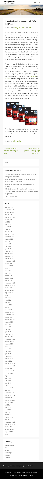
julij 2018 (7, 376)
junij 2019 (8, 349)
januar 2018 (8, 390)
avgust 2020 (9, 322)
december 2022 (10, 258)
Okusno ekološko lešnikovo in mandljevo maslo (10, 150)
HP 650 (33, 76)
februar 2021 (9, 307)
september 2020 (10, 319)
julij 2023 (7, 241)
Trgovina (7, 455)
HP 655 (8, 79)
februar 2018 (9, 388)
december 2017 (10, 393)
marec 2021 (8, 305)
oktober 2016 (9, 427)
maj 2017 (8, 410)
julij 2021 (7, 295)
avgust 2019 (9, 344)
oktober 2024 (9, 219)
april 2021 (8, 302)
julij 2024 (7, 222)
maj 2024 (8, 227)
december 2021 (10, 283)
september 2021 (10, 290)
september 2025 (10, 212)
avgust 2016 (9, 432)
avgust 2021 (9, 293)
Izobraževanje (9, 445)
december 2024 (10, 217)
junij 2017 (8, 407)
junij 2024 (8, 224)
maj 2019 (8, 351)
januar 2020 (8, 337)
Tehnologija (17, 141)
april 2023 (8, 249)
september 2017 (10, 400)
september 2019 (10, 341)
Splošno (7, 448)
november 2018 (10, 366)
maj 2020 (8, 329)
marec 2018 (8, 385)
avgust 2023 (9, 239)
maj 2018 (8, 380)
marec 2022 (8, 276)
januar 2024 (8, 232)
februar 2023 (9, 254)
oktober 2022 (9, 263)
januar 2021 (8, 310)
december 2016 (10, 422)
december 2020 (10, 312)
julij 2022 (7, 268)
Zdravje (7, 457)
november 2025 (10, 210)
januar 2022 (8, 280)
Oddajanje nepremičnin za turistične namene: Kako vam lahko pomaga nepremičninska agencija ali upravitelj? (21, 191)
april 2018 (8, 383)
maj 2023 (8, 246)
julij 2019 (7, 346)
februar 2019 (9, 359)
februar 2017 (9, 417)
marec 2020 (8, 334)
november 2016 (10, 424)
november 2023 (10, 237)
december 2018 (10, 363)
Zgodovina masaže (11, 196)
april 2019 (8, 354)
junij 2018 (8, 378)
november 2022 (10, 261)
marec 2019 (8, 356)
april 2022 (8, 273)
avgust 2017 (9, 402)
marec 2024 (8, 229)
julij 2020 (7, 324)
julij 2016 (7, 434)
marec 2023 (8, 251)
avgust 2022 (9, 266)
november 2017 (10, 395)
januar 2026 (8, 207)
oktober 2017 (9, 398)
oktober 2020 (9, 317)
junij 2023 (8, 244)
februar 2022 (9, 278)
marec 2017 (8, 415)
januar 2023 (8, 256)
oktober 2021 (9, 288)
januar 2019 (8, 361)
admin (30, 28)
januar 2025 (8, 215)
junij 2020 (8, 327)
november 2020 (10, 315)
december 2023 (10, 234)
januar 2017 (8, 420)
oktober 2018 (9, 368)
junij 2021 (8, 298)
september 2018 (10, 371)
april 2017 (8, 412)
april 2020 (8, 332)
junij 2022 (8, 271)
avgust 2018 (9, 373)
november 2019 (10, 339)
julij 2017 (7, 405)
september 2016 (10, 429)
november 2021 (10, 285)
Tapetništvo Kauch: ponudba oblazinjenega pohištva (32, 150)
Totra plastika (9, 2)
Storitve (7, 450)
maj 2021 (8, 300)
